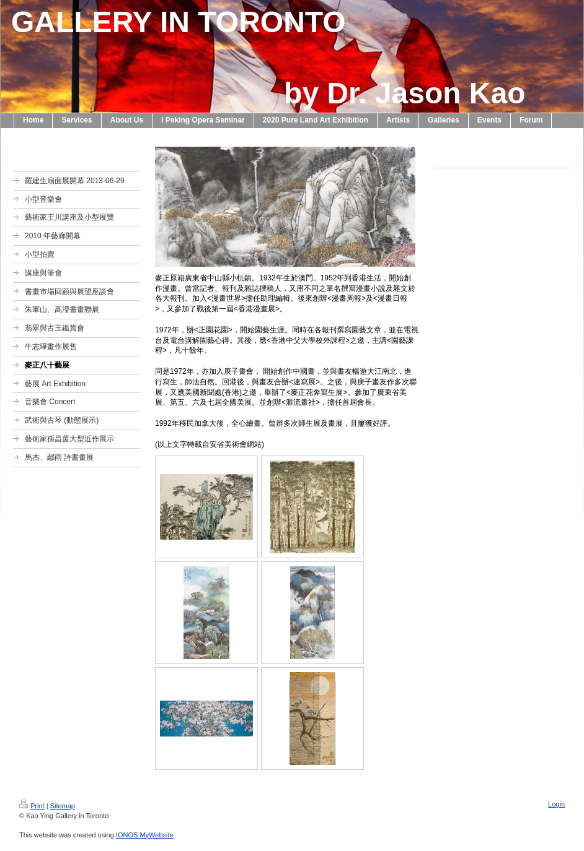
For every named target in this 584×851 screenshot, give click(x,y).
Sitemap (62, 806)
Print (32, 806)
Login (556, 804)
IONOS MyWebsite (145, 835)
